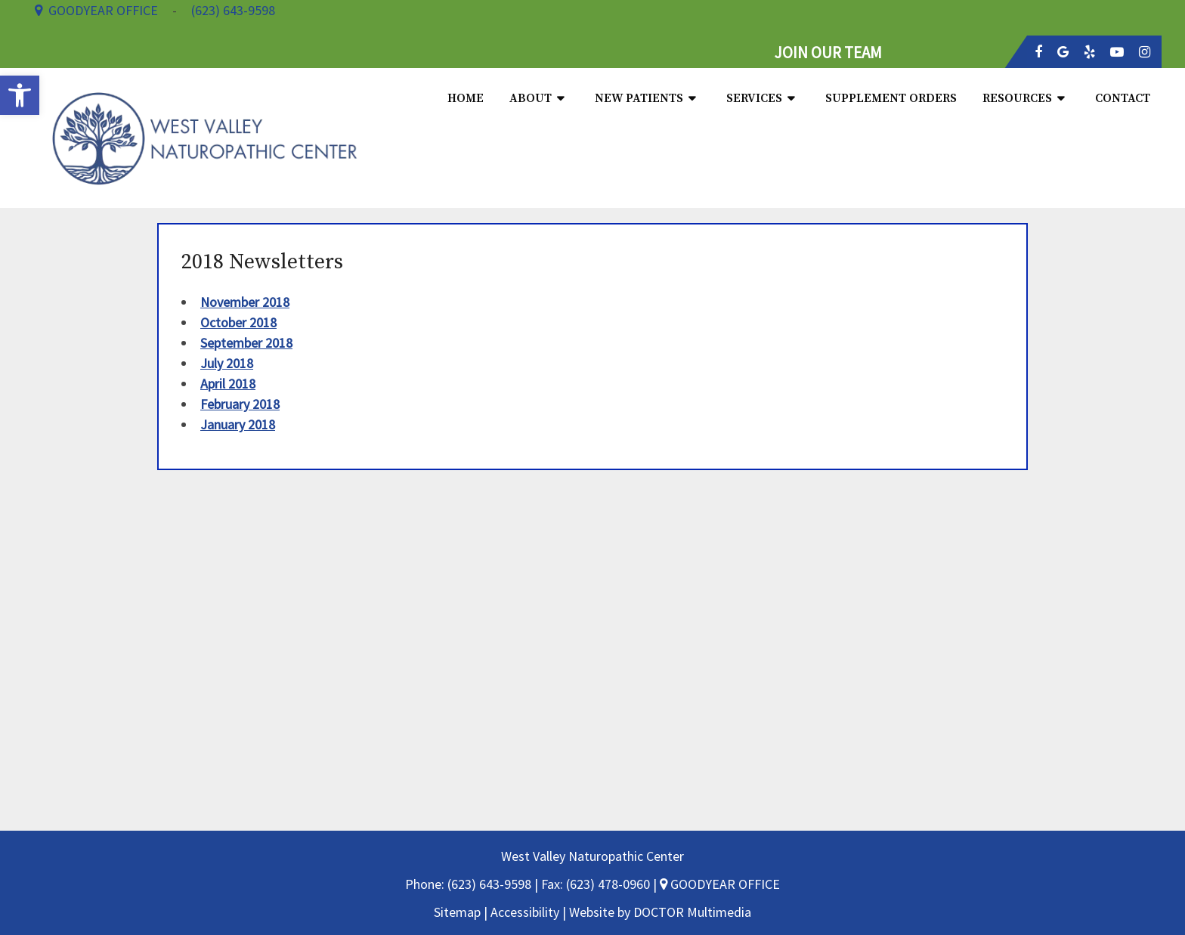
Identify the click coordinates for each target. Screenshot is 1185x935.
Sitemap (457, 912)
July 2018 (226, 363)
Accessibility (524, 912)
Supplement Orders (891, 98)
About (530, 98)
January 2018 (237, 424)
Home (465, 98)
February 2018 (240, 404)
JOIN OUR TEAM (828, 52)
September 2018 (246, 342)
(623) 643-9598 (490, 884)
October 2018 (238, 322)
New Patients (639, 98)
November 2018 (244, 302)
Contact (1122, 98)
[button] (19, 95)
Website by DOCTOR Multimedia (660, 912)
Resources (1017, 98)
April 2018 (227, 383)
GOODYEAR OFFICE (720, 884)
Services (754, 98)
